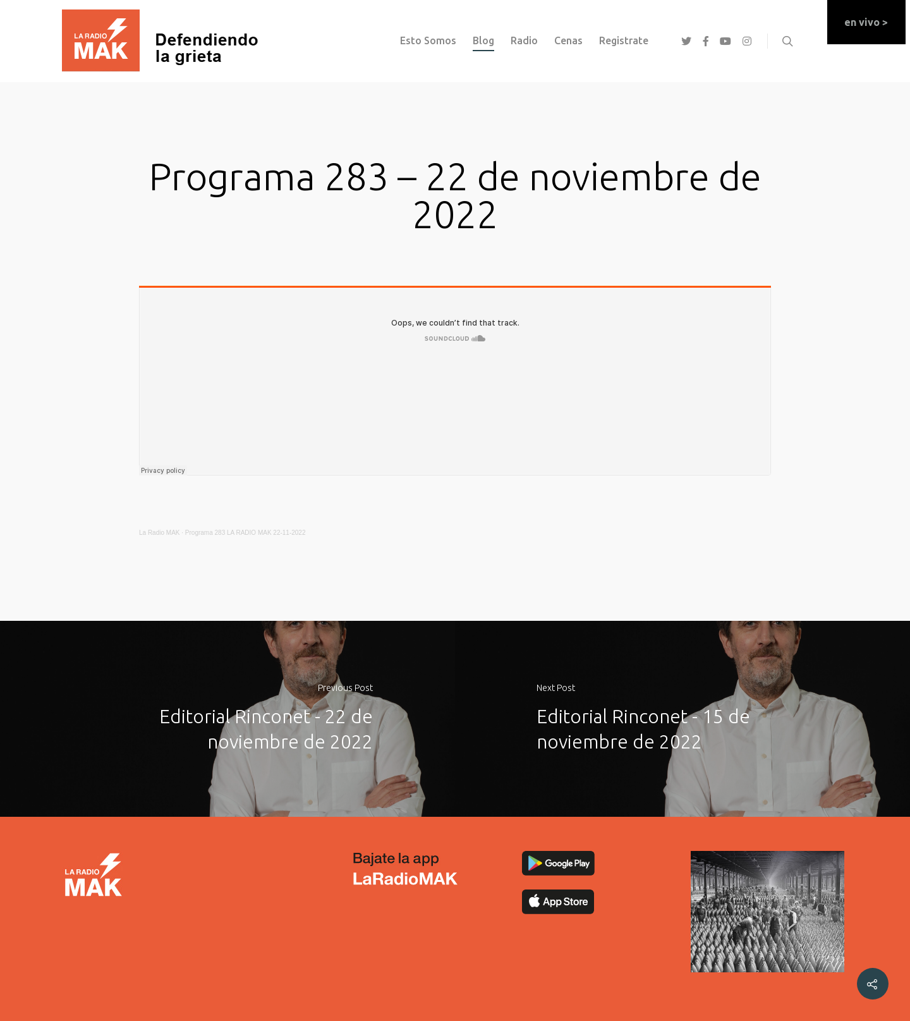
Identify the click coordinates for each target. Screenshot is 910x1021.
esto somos (428, 40)
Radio (524, 40)
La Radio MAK (159, 532)
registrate (623, 40)
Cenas (568, 40)
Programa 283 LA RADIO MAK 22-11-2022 (245, 532)
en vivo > (866, 22)
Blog (483, 40)
